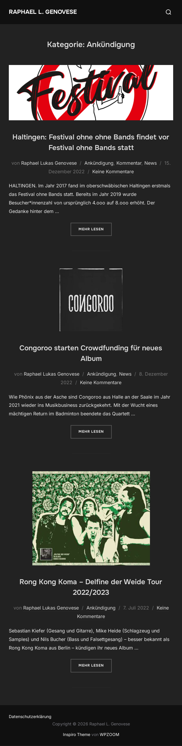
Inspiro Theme (76, 734)
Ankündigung (98, 163)
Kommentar (128, 163)
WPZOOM (109, 734)
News (150, 163)
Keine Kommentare (113, 171)
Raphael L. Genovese (43, 12)
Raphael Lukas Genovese (49, 163)
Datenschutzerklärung (30, 716)
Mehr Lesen (95, 229)
